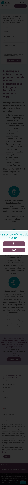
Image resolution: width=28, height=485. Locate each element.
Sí (14, 243)
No (14, 250)
